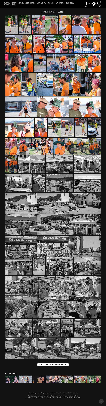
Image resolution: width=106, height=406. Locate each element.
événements (60, 3)
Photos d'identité (17, 3)
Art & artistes (30, 3)
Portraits (50, 3)
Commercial (41, 3)
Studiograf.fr (74, 393)
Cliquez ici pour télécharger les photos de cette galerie (53, 364)
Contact (13, 4)
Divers (6, 4)
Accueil (7, 3)
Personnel (70, 3)
